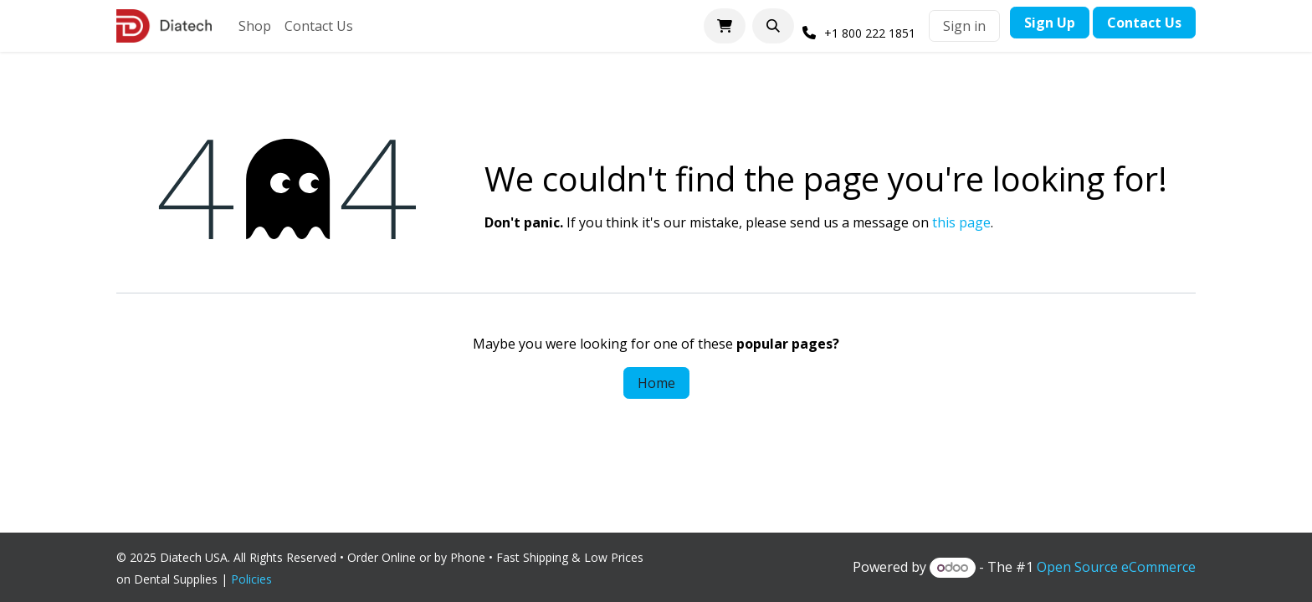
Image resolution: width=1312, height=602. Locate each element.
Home (656, 383)
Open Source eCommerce (1116, 567)
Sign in (964, 26)
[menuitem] (255, 26)
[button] (773, 25)
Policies (255, 579)
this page (961, 222)
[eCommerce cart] (725, 25)
